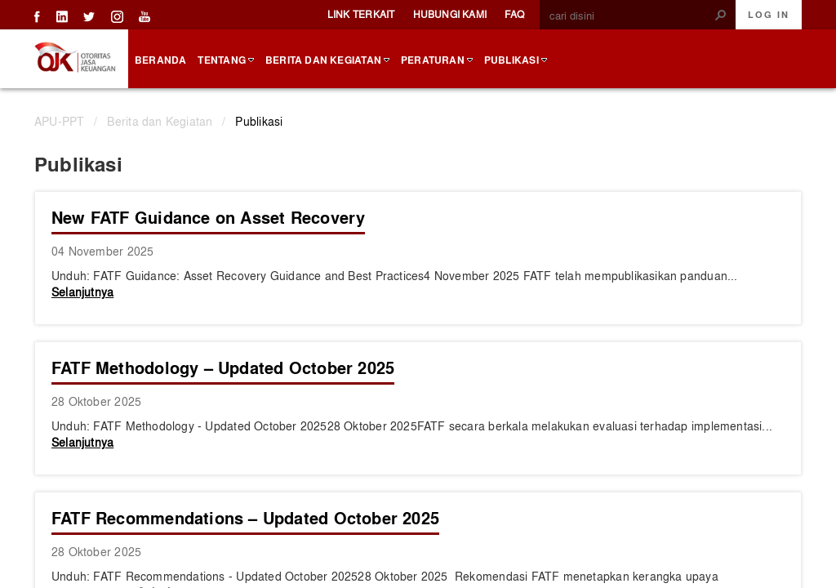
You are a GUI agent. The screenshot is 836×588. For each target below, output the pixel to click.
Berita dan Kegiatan (159, 121)
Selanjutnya (82, 291)
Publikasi (258, 121)
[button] (721, 15)
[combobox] (631, 15)
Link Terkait (361, 14)
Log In (768, 14)
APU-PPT (59, 121)
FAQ (514, 14)
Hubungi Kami (450, 14)
